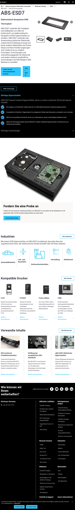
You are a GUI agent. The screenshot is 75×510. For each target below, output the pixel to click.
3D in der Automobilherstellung (66, 426)
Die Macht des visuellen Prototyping (45, 409)
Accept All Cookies (31, 506)
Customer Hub (43, 488)
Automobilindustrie (63, 441)
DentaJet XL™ (43, 444)
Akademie (60, 491)
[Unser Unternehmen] (66, 478)
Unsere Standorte (62, 486)
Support (41, 481)
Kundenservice (43, 491)
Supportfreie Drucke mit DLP (46, 419)
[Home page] (4, 6)
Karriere (60, 488)
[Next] (71, 21)
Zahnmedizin (61, 436)
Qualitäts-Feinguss (44, 405)
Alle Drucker (42, 449)
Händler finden (43, 483)
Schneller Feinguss (44, 456)
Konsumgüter (61, 446)
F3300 (41, 436)
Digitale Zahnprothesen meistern (45, 470)
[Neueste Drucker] (47, 433)
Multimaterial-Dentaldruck (46, 412)
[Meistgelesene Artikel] (66, 403)
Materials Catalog (40, 6)
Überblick (60, 481)
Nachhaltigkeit (61, 493)
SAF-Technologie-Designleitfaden (43, 416)
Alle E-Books (42, 422)
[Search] (69, 2)
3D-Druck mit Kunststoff (64, 429)
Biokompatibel (61, 461)
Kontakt (60, 483)
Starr (59, 456)
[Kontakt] (65, 2)
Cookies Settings (19, 506)
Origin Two (42, 439)
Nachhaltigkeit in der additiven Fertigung (47, 462)
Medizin (60, 439)
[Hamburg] (73, 2)
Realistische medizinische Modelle (64, 422)
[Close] (72, 502)
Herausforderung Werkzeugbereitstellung (64, 408)
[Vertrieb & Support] (47, 478)
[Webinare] (47, 453)
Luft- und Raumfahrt (63, 444)
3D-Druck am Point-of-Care (46, 466)
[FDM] (55, 6)
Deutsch (58, 2)
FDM (51, 6)
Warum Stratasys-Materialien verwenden (18, 6)
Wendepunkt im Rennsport (46, 459)
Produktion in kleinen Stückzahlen (63, 413)
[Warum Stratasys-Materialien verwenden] (33, 6)
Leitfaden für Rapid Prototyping (63, 418)
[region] (37, 504)
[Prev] (39, 21)
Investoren (60, 496)
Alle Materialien (62, 464)
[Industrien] (66, 433)
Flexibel (60, 459)
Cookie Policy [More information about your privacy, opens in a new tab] (17, 503)
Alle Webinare (42, 473)
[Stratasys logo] (3, 2)
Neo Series (42, 441)
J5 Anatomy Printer (44, 446)
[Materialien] (66, 453)
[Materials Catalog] (48, 6)
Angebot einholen (44, 486)
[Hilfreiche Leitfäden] (47, 402)
